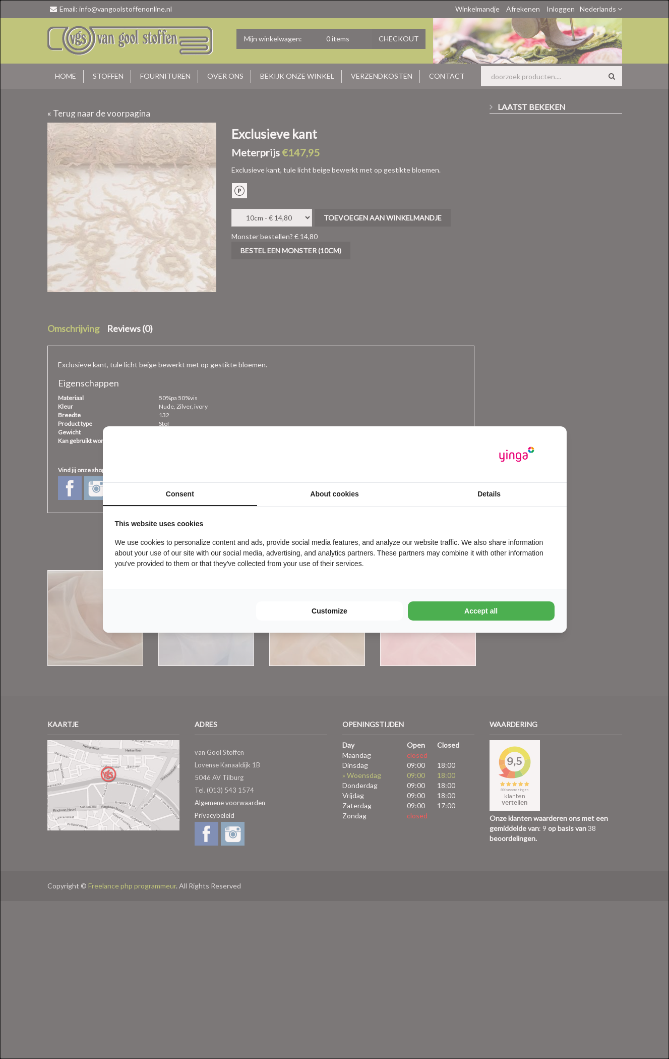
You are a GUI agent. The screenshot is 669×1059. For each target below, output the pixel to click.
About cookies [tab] (334, 494)
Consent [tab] (180, 494)
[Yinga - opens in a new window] (517, 454)
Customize (329, 611)
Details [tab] (489, 494)
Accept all (481, 611)
